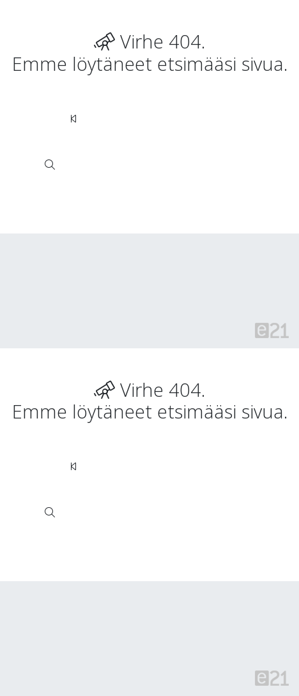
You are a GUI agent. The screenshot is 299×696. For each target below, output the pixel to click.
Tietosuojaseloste (166, 279)
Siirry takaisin (114, 119)
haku (110, 165)
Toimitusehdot (204, 303)
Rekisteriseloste (123, 255)
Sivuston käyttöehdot (64, 279)
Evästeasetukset (54, 326)
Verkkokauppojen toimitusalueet (87, 303)
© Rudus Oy (45, 255)
